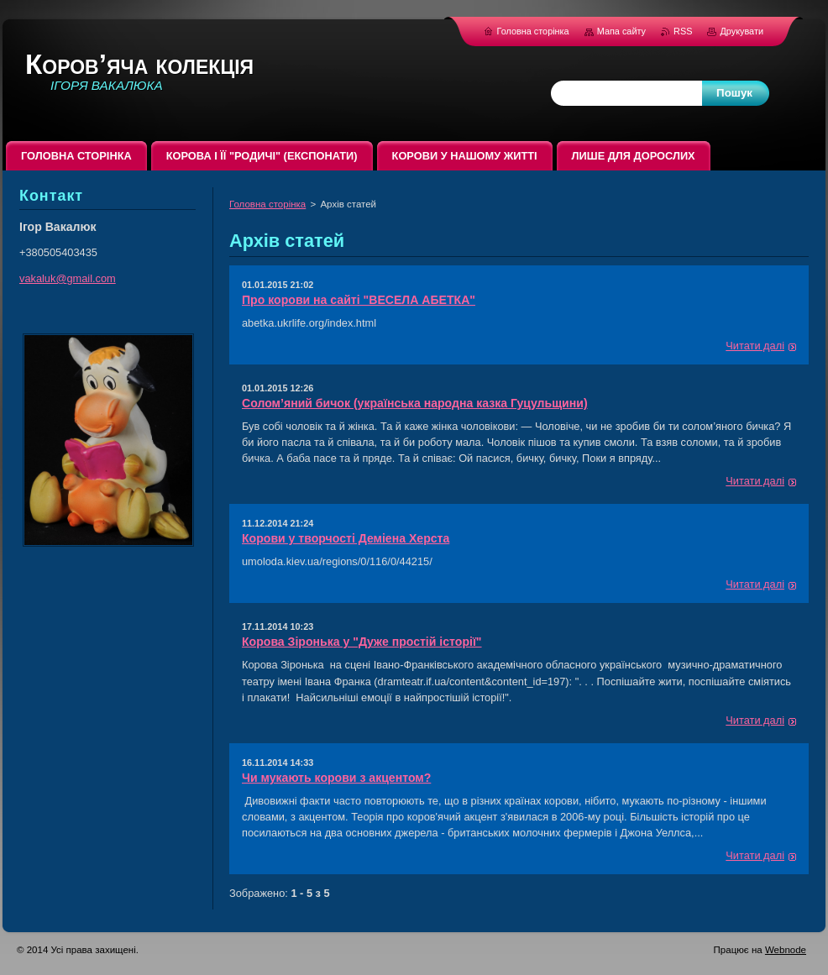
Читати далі (755, 345)
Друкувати (741, 31)
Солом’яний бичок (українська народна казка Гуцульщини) (415, 403)
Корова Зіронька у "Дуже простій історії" (362, 641)
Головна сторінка (267, 204)
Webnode (785, 950)
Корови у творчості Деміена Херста (345, 538)
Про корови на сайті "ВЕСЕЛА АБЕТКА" (358, 300)
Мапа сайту (621, 31)
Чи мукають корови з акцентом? (336, 777)
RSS (683, 31)
